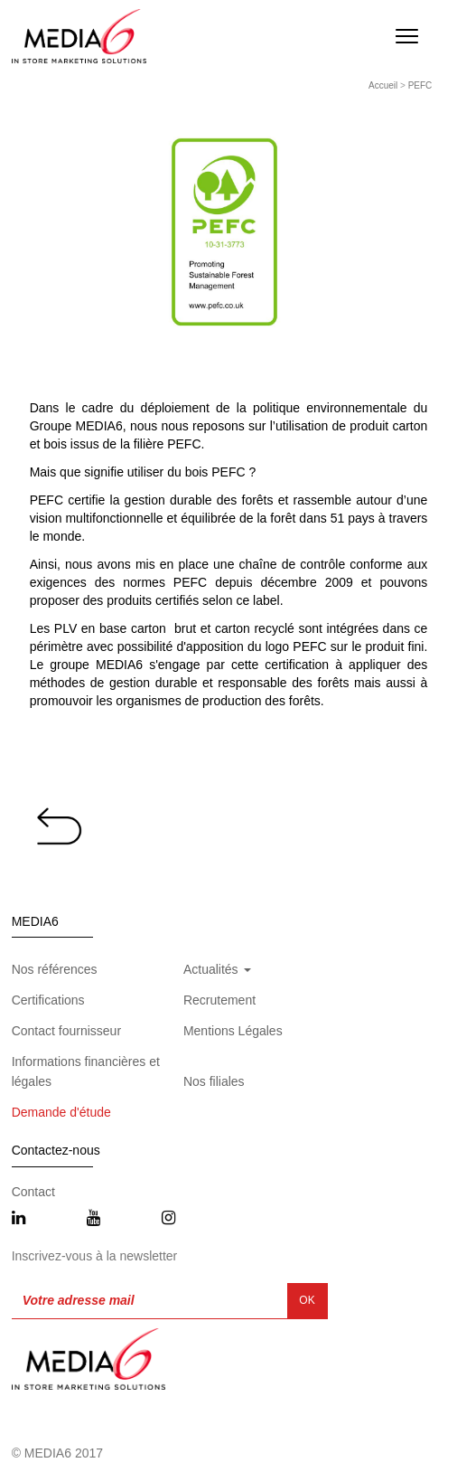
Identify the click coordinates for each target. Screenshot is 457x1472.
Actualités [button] (217, 969)
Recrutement (219, 1000)
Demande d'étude (61, 1112)
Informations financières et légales (86, 1071)
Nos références (55, 969)
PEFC (420, 85)
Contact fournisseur (66, 1031)
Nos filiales (214, 1081)
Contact (33, 1191)
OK (306, 1300)
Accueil (382, 85)
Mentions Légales (233, 1031)
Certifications (48, 1000)
